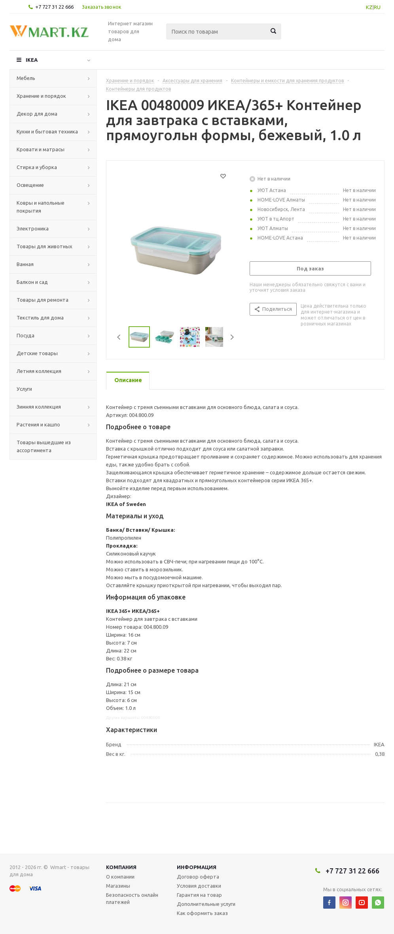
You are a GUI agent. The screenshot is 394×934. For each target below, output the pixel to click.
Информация (196, 867)
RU (377, 7)
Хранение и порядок (41, 96)
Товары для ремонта (42, 299)
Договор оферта (198, 876)
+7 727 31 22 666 (54, 7)
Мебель (26, 78)
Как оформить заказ (202, 913)
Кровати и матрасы (40, 149)
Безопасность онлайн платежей (132, 898)
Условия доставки (199, 885)
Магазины (118, 885)
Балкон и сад (32, 282)
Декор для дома (37, 113)
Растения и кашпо (38, 424)
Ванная (25, 264)
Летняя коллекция (39, 371)
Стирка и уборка (37, 167)
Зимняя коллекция (39, 406)
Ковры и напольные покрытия (40, 206)
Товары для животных (44, 246)
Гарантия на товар (199, 895)
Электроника (33, 228)
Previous (119, 337)
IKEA (32, 60)
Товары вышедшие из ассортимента (44, 446)
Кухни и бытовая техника (47, 131)
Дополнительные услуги (206, 904)
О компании (120, 876)
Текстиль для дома (40, 317)
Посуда (25, 335)
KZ (369, 7)
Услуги (24, 389)
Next (232, 337)
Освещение (30, 185)
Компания (121, 867)
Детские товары (37, 353)
